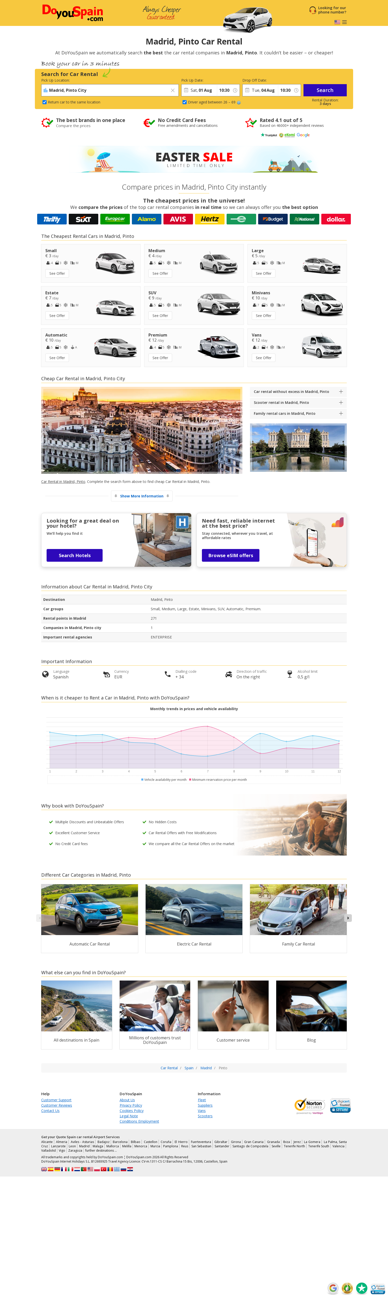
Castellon (150, 1142)
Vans (202, 1110)
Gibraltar (220, 1142)
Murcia (155, 1146)
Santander (222, 1146)
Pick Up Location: (55, 80)
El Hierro (181, 1142)
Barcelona (120, 1142)
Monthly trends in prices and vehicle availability (194, 708)
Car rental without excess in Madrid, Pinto (291, 391)
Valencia (338, 1146)
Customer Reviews (56, 1105)
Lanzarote (58, 1146)
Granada (273, 1142)
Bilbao (135, 1142)
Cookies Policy (132, 1110)
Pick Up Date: (192, 80)
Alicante (47, 1142)
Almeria (61, 1142)
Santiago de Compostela (250, 1146)
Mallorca (112, 1146)
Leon (72, 1146)
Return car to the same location (74, 102)
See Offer (57, 273)
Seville (276, 1146)
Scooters (205, 1116)
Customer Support (56, 1099)
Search (325, 90)
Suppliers (205, 1105)
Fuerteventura (201, 1142)
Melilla (126, 1146)
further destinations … (101, 1150)
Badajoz (103, 1142)
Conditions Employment (139, 1121)
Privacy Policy (131, 1105)
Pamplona (170, 1146)
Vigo (62, 1150)
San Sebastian (201, 1146)
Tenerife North (294, 1146)
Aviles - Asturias (82, 1142)
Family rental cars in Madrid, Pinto (284, 413)
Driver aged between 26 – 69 (214, 102)
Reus (184, 1146)
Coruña (166, 1142)
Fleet (202, 1099)
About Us (127, 1099)
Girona (236, 1142)
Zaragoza (75, 1150)
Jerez (297, 1142)
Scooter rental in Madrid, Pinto (281, 402)
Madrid (84, 1146)
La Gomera (312, 1142)
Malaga (98, 1146)
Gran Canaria (254, 1142)
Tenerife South (318, 1146)
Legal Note (129, 1116)
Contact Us (50, 1110)
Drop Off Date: (254, 80)
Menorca (140, 1146)
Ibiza (286, 1142)
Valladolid (48, 1150)
